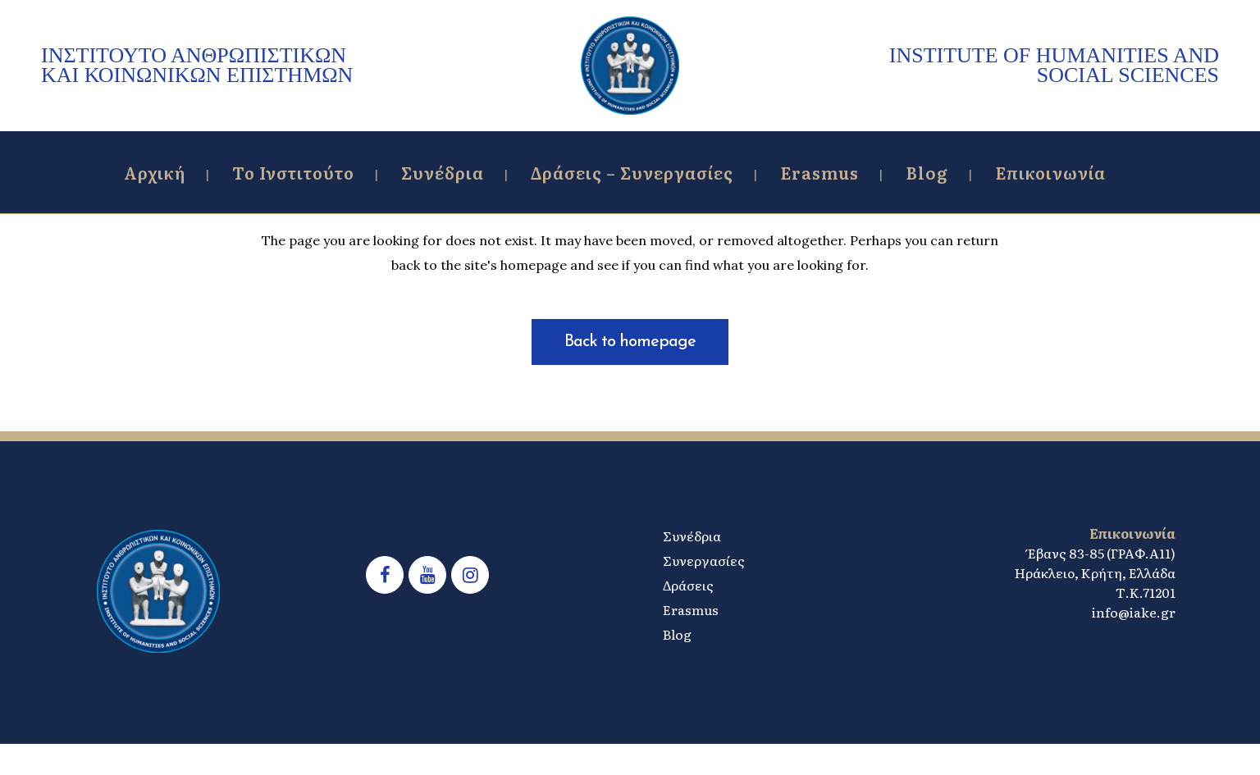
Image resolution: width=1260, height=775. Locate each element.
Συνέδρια (692, 535)
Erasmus (691, 609)
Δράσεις (688, 585)
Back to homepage (630, 342)
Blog (677, 634)
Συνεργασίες (704, 560)
